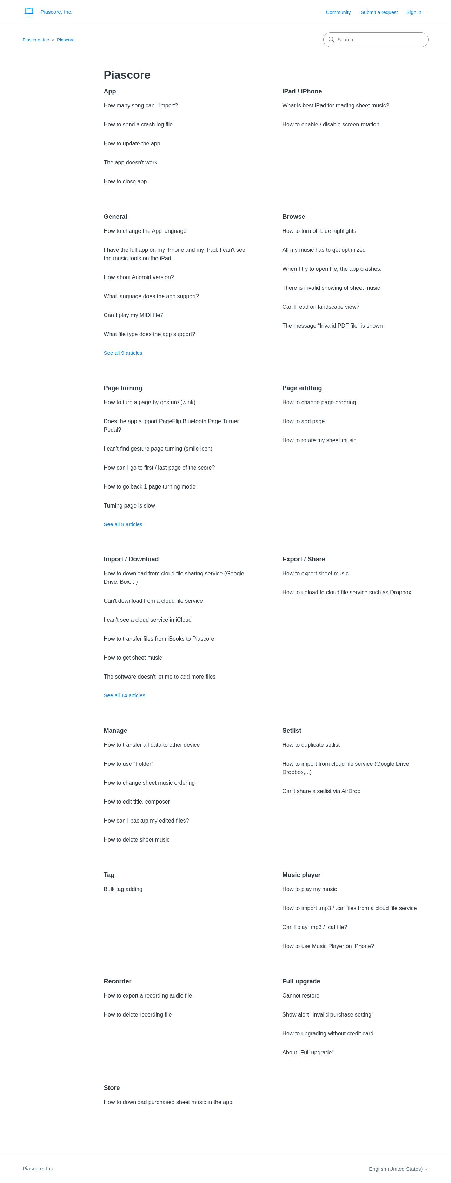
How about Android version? (139, 277)
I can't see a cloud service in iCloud (148, 620)
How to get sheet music (133, 658)
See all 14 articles (124, 695)
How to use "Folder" (128, 764)
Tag (109, 874)
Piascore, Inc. (36, 40)
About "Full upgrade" (308, 1052)
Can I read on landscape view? (320, 307)
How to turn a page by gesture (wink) (149, 402)
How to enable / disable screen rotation (330, 125)
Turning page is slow (129, 506)
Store (112, 1087)
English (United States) (399, 1169)
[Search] (376, 40)
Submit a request (379, 12)
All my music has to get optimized (323, 250)
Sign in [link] (414, 12)
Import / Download (131, 559)
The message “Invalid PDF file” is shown (332, 326)
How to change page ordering (319, 402)
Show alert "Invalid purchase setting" (327, 1015)
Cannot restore (300, 996)
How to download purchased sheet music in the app (168, 1102)
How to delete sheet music (137, 840)
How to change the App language (145, 231)
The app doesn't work (130, 162)
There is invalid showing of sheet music (331, 288)
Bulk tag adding (123, 889)
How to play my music (309, 889)
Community (338, 12)
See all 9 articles (123, 353)
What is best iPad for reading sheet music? (335, 106)
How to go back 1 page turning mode (150, 487)
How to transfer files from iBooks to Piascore (159, 639)
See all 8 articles (123, 524)
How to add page (303, 421)
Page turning (123, 388)
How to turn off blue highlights (319, 231)
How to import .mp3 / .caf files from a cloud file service (349, 908)
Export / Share (303, 559)
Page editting (302, 388)
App (110, 91)
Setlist (291, 730)
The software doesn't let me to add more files (160, 677)
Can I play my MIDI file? (134, 315)
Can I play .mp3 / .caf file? (314, 927)
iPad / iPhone (302, 91)
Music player (301, 874)
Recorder (118, 981)
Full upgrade (301, 981)
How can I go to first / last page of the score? (159, 468)
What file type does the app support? (149, 334)
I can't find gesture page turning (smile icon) (158, 449)
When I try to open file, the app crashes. (332, 269)
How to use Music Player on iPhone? (328, 946)
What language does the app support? (151, 296)
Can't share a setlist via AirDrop (321, 791)
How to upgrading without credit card (327, 1034)
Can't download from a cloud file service (153, 601)
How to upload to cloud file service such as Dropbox (346, 592)
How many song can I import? (141, 106)
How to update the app (132, 143)
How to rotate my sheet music (319, 440)
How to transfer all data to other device (152, 745)
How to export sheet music (315, 573)
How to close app (125, 181)
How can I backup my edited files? (146, 821)
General (115, 216)
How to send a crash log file (138, 125)
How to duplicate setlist (311, 745)
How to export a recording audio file (148, 996)
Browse (293, 216)
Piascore (66, 40)
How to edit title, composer (137, 802)
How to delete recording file (138, 1015)
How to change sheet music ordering (149, 783)
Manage (115, 730)
